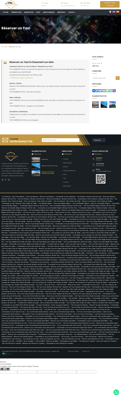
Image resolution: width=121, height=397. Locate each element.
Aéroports (61, 12)
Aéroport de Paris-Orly (50, 166)
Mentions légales (73, 351)
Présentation (16, 12)
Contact (71, 12)
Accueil (6, 12)
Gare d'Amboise (48, 12)
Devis (38, 12)
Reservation (28, 12)
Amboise (45, 159)
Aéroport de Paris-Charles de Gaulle (48, 172)
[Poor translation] (7, 369)
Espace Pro (86, 351)
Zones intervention (69, 170)
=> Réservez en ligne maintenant (21, 77)
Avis (64, 178)
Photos (65, 167)
